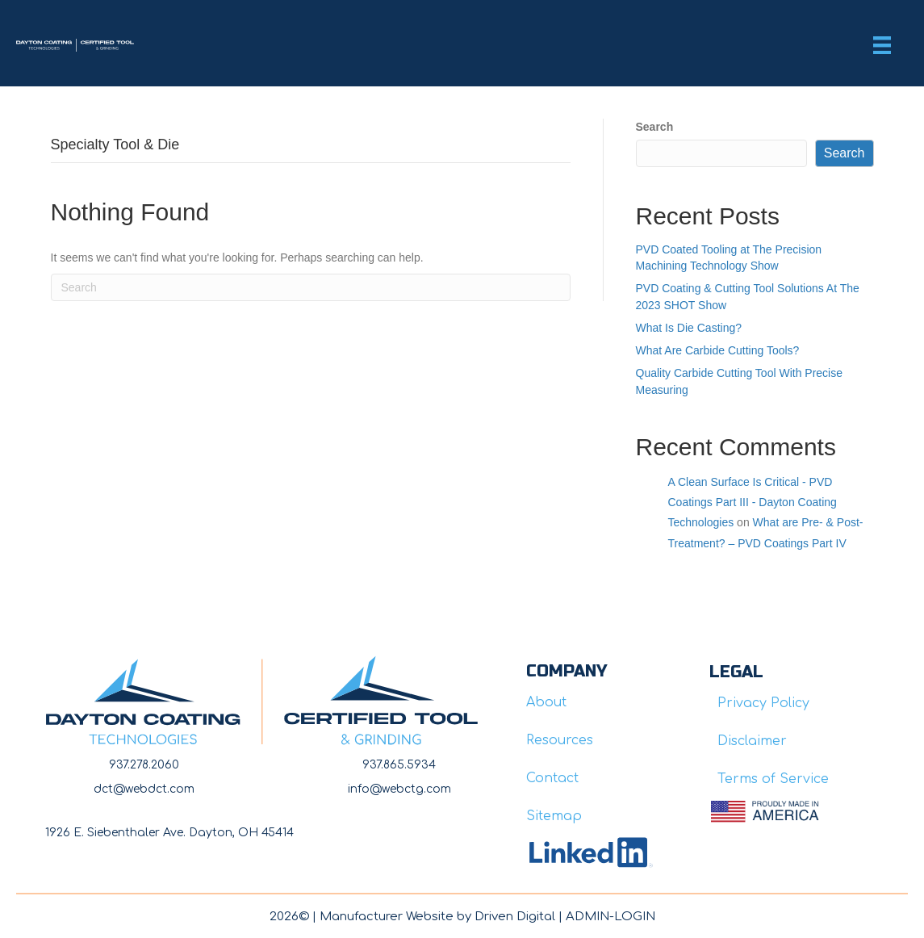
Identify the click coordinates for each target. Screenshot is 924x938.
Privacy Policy (763, 703)
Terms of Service (773, 779)
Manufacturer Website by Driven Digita (436, 916)
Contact (552, 778)
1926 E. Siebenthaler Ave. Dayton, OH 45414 (169, 833)
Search (655, 126)
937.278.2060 (144, 765)
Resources (559, 740)
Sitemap (554, 816)
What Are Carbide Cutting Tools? (718, 350)
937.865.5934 (399, 765)
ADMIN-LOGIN (610, 916)
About (546, 702)
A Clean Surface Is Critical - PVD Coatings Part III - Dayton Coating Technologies (752, 502)
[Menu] (882, 45)
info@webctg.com (399, 789)
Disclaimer (752, 741)
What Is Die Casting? (689, 327)
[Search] (311, 287)
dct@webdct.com (144, 789)
